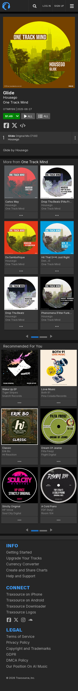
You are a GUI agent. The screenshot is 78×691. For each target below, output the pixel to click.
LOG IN (47, 5)
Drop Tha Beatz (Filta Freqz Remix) (57, 201)
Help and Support (20, 576)
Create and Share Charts (26, 570)
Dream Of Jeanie (51, 447)
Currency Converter (22, 564)
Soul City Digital (11, 513)
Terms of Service (20, 636)
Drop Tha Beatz (14, 312)
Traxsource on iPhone (24, 594)
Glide (11, 135)
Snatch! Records (12, 395)
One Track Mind (15, 102)
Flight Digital (48, 454)
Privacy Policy (18, 642)
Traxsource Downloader (26, 606)
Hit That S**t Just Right (55, 257)
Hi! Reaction (9, 454)
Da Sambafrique (15, 257)
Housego (10, 97)
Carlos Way (12, 201)
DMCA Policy (17, 660)
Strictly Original (11, 506)
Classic (6, 447)
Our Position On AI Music (26, 666)
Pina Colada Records (54, 395)
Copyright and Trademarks (28, 648)
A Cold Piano (49, 506)
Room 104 (47, 513)
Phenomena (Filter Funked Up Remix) (57, 312)
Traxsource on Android (25, 600)
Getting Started (19, 552)
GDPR (11, 654)
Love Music (48, 389)
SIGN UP (59, 5)
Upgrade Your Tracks (24, 558)
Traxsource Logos (21, 612)
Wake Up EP (9, 389)
